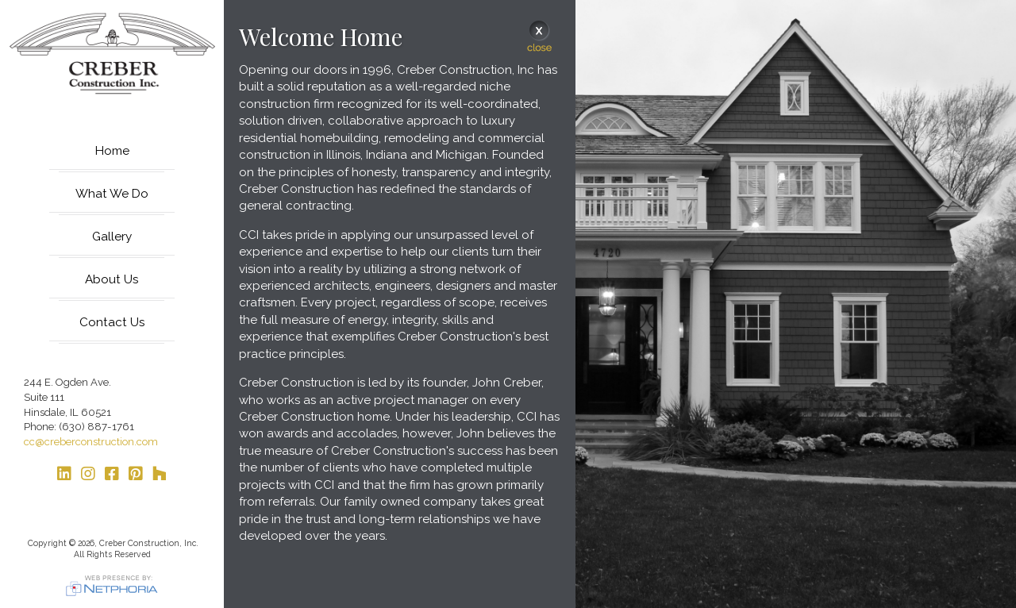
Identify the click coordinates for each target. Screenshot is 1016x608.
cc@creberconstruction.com (91, 442)
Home (112, 151)
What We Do (111, 194)
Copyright (46, 543)
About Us (112, 279)
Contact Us (112, 322)
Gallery (112, 236)
